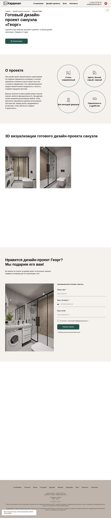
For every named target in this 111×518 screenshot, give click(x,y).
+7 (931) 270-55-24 (60, 493)
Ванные (60, 487)
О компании (38, 3)
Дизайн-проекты (53, 3)
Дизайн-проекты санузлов (21, 11)
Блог (65, 3)
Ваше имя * (61, 290)
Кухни (35, 487)
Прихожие (69, 487)
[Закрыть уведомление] (35, 511)
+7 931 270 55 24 (95, 2)
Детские (52, 487)
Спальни (27, 487)
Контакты (74, 3)
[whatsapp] (105, 3)
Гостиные (43, 487)
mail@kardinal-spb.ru (94, 4)
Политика (94, 487)
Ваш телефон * (63, 300)
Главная (7, 11)
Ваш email (61, 311)
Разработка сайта (55, 501)
